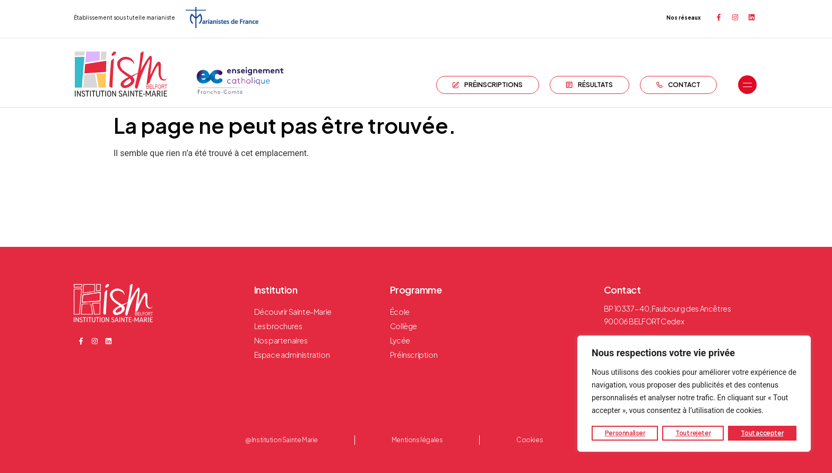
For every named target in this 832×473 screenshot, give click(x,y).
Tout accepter (762, 433)
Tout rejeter (692, 433)
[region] (694, 394)
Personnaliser (625, 433)
